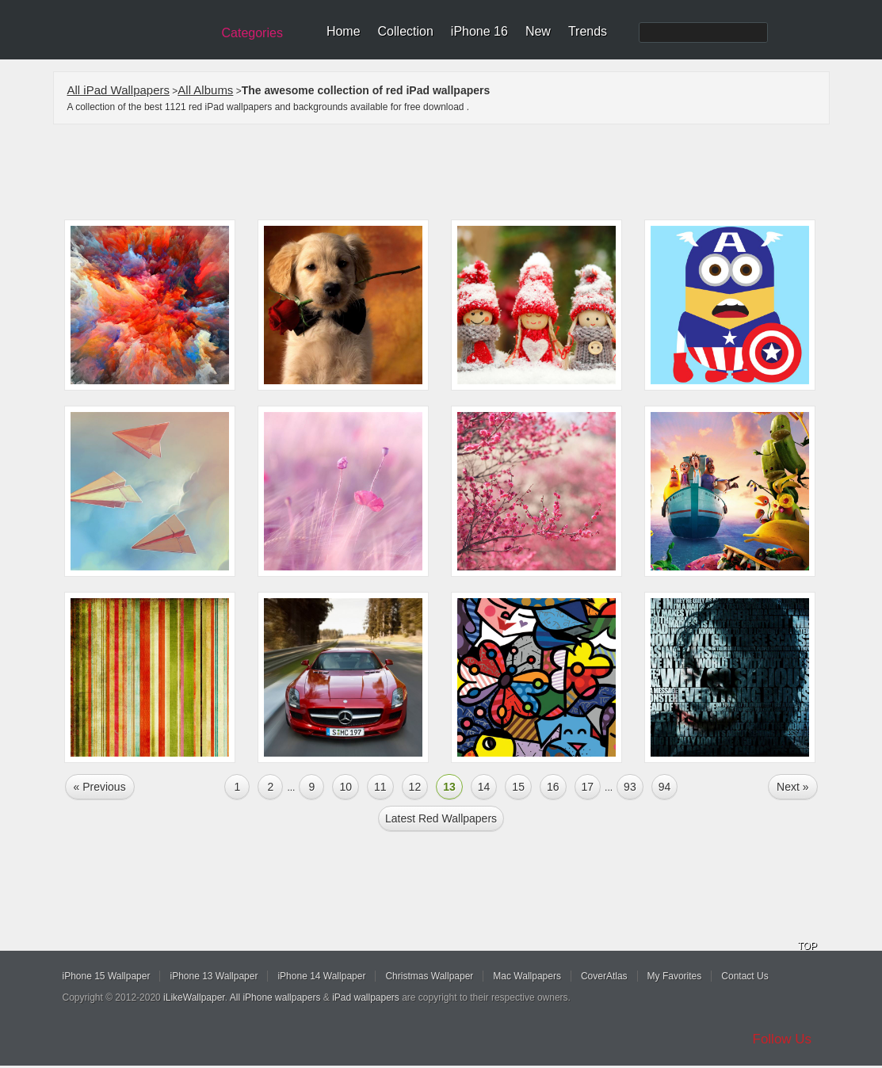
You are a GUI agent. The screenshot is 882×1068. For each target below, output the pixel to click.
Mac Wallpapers (527, 976)
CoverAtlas (604, 976)
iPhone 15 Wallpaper (107, 976)
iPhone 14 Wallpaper (321, 976)
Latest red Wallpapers (441, 818)
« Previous (100, 786)
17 (588, 786)
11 (380, 786)
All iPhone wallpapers (275, 997)
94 (665, 786)
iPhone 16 (479, 31)
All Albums (205, 90)
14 (484, 786)
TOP (807, 946)
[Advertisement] (451, 172)
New (538, 31)
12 (415, 786)
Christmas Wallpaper (429, 976)
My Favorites (674, 976)
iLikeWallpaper (194, 997)
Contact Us (744, 976)
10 (345, 786)
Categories (252, 33)
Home (343, 31)
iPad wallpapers (365, 997)
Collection (405, 31)
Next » (792, 786)
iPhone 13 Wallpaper (214, 976)
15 (518, 786)
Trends (587, 31)
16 (553, 786)
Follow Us (782, 1039)
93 (630, 786)
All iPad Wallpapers (118, 90)
